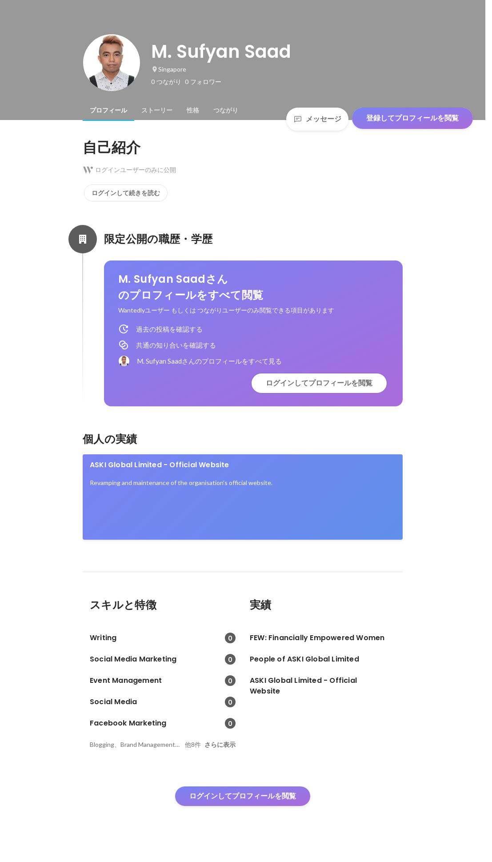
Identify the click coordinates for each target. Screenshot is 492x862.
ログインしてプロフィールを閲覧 (319, 383)
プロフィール (108, 110)
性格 (193, 110)
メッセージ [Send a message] (317, 119)
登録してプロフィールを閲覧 (412, 118)
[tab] (108, 110)
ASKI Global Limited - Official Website (159, 465)
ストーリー (156, 110)
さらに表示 (220, 744)
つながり (225, 110)
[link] (243, 497)
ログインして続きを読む (126, 192)
